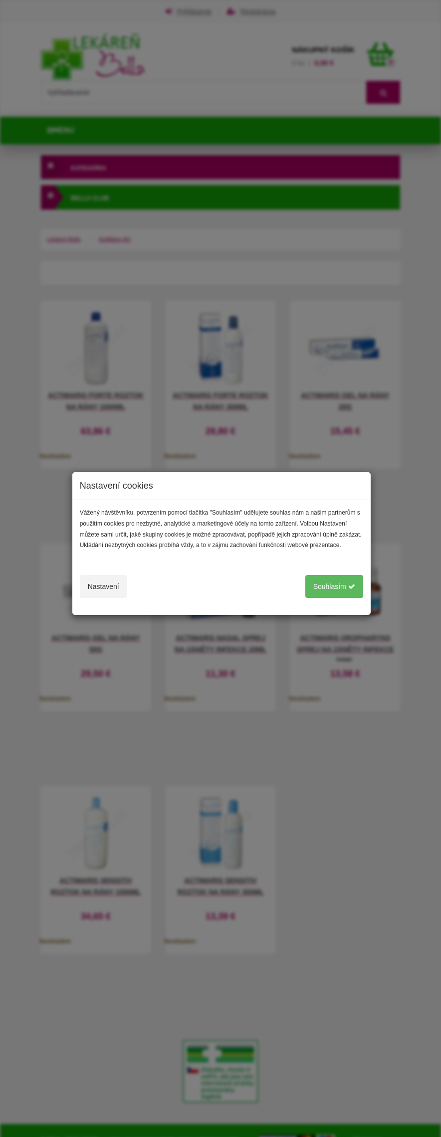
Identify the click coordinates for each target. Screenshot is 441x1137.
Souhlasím (334, 586)
